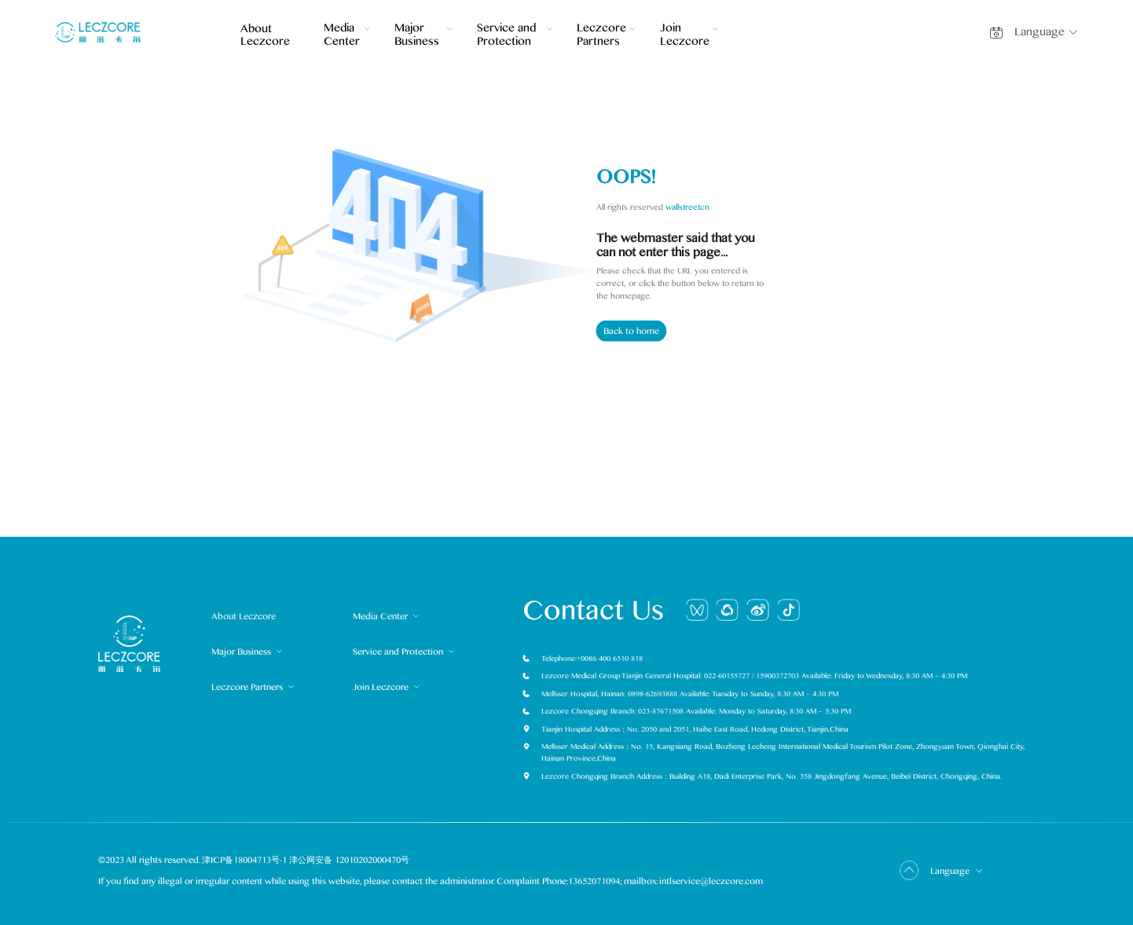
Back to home (631, 331)
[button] (1049, 32)
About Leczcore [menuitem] (264, 36)
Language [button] (957, 871)
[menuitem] (347, 38)
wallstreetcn (688, 206)
